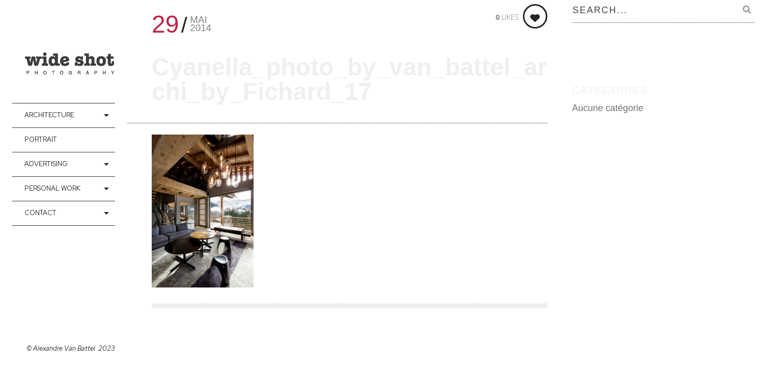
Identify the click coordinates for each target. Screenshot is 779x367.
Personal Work (52, 188)
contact (40, 212)
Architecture (49, 115)
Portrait (40, 139)
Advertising (46, 164)
